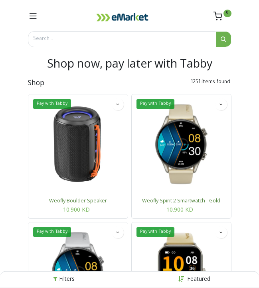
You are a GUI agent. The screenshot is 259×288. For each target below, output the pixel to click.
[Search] (223, 39)
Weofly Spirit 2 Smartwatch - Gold (181, 200)
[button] (198, 279)
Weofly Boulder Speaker (78, 200)
